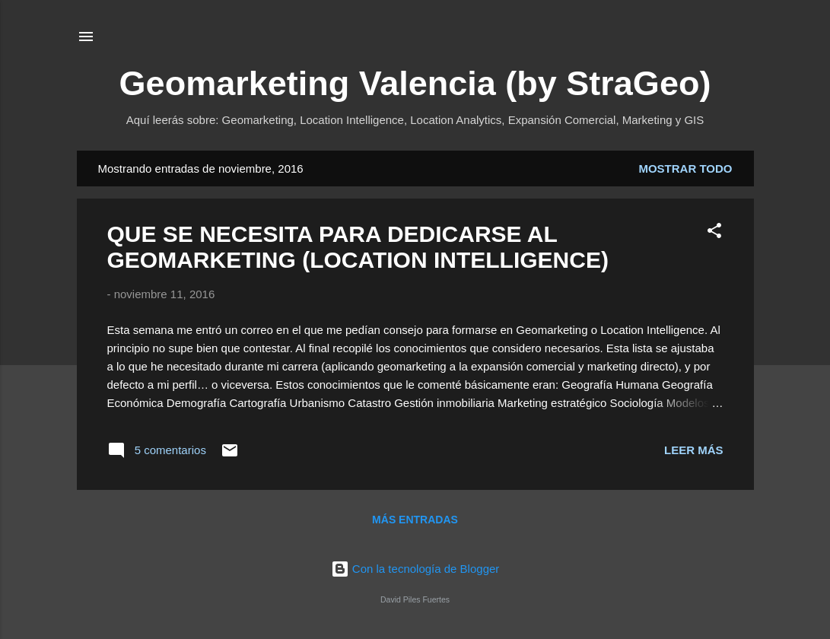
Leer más (693, 449)
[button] (714, 233)
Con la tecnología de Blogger (415, 568)
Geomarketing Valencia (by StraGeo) (415, 83)
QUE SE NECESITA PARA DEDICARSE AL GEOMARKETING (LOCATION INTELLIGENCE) (358, 246)
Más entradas (415, 519)
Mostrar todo (685, 168)
